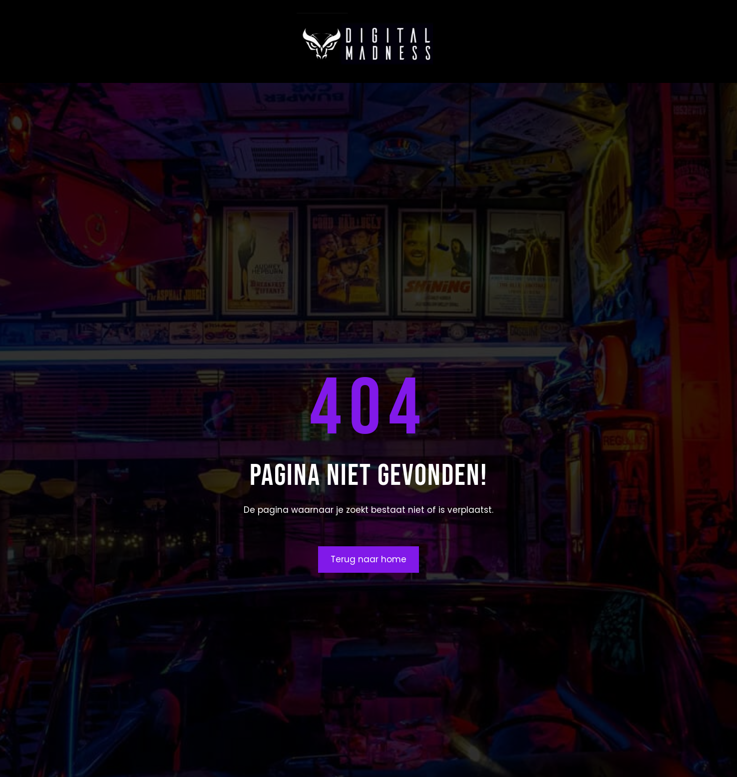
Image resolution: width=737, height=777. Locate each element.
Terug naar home (368, 559)
